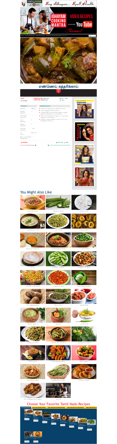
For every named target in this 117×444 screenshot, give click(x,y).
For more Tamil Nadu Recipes (28, 145)
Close (96, 8)
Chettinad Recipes (25, 407)
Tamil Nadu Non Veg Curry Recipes (75, 407)
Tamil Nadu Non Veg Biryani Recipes (56, 407)
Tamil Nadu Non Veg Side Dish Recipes (95, 407)
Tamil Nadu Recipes (41, 35)
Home (22, 35)
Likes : (66, 142)
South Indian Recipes (30, 35)
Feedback (24, 142)
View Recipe (27, 419)
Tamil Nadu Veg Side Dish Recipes (54, 35)
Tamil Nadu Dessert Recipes (38, 407)
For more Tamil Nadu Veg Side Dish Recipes (59, 145)
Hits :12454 (59, 142)
